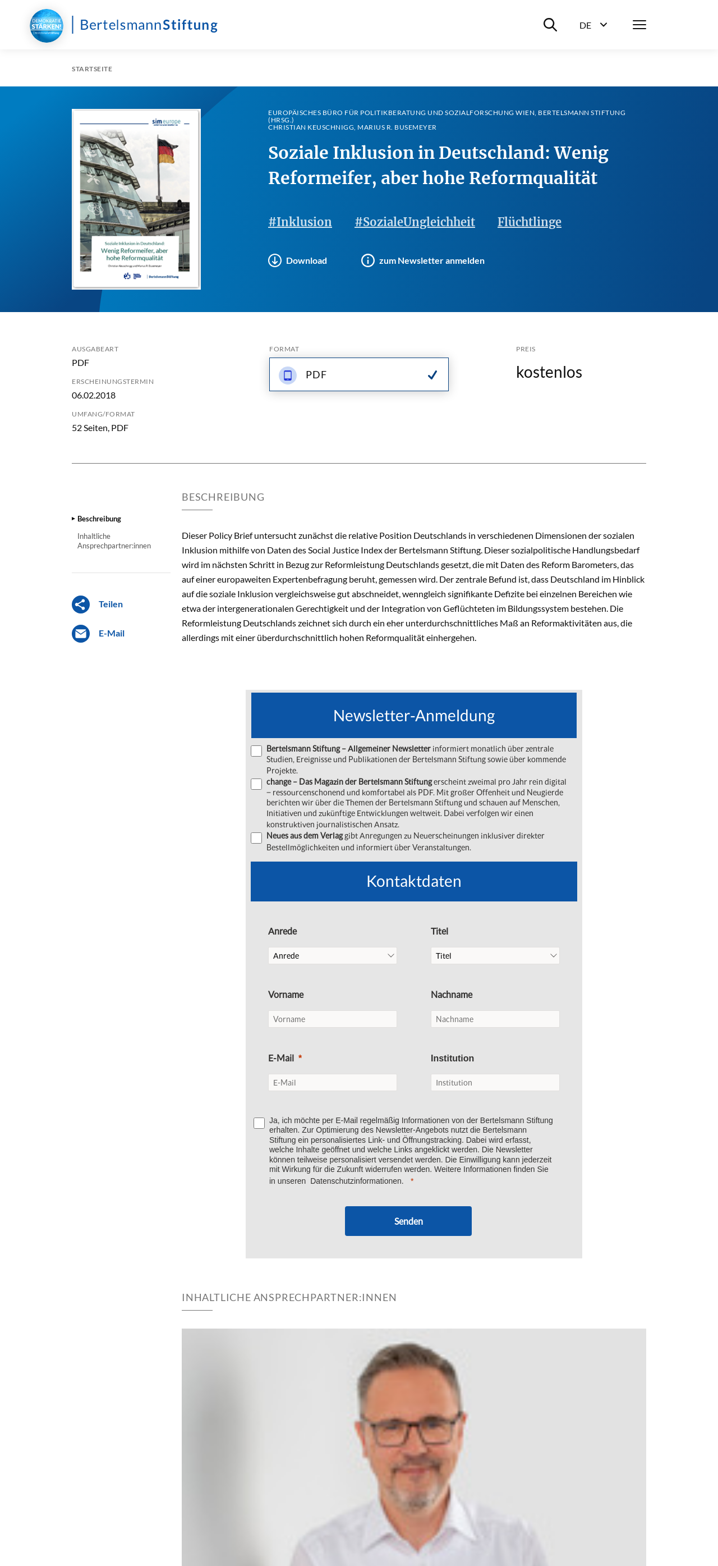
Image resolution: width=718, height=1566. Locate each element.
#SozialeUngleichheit (415, 222)
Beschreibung (99, 518)
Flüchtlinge (529, 222)
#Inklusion (300, 222)
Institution (452, 1057)
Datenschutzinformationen (356, 1179)
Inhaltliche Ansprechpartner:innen (114, 541)
